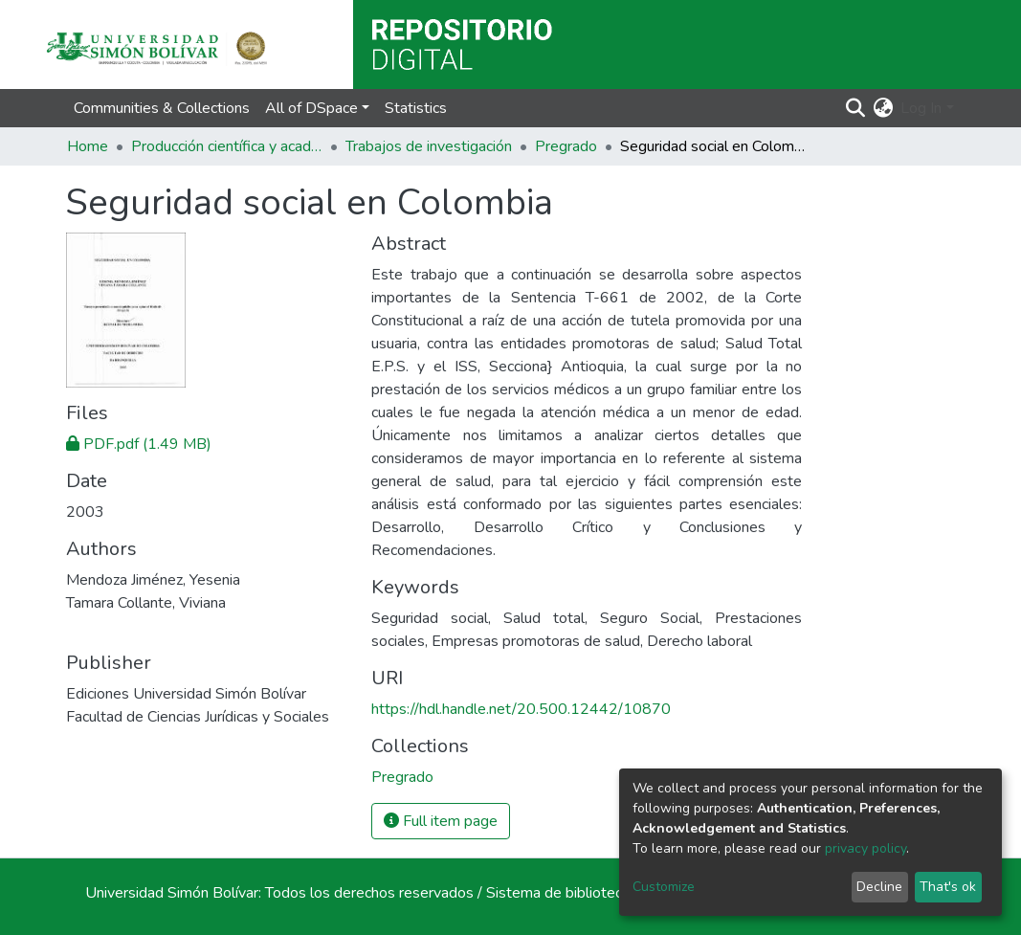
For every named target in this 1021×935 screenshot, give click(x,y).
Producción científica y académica (226, 146)
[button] (883, 108)
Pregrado (566, 146)
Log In (921, 108)
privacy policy (865, 848)
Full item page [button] (441, 821)
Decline (879, 887)
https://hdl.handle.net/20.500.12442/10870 (521, 709)
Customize (664, 887)
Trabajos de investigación (428, 146)
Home (87, 146)
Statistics (416, 108)
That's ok (948, 887)
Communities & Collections (162, 108)
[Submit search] (855, 108)
